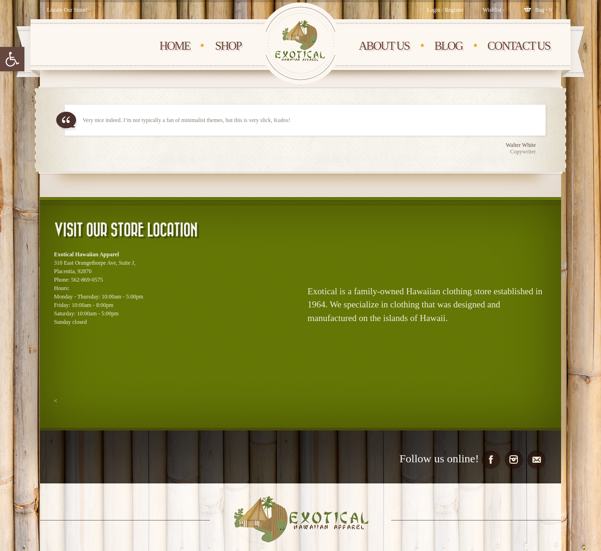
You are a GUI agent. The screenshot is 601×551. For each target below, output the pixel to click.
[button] (12, 59)
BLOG (448, 45)
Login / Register (445, 10)
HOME (174, 45)
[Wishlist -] (494, 10)
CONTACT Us (518, 45)
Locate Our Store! (67, 10)
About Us (384, 45)
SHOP (228, 45)
